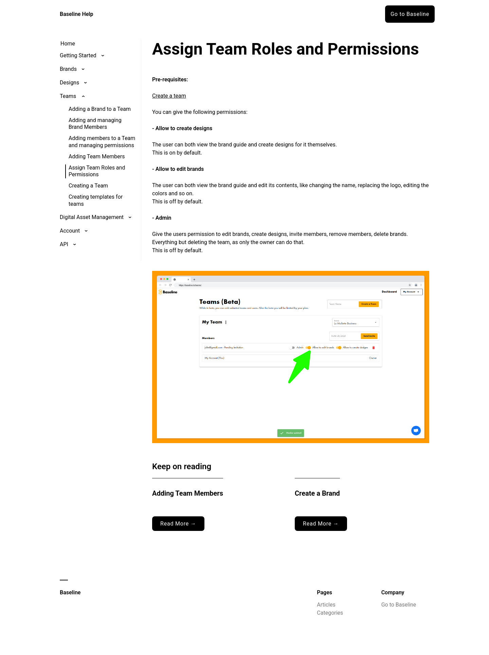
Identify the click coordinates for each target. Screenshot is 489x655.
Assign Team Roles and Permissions (97, 171)
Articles (326, 604)
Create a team (169, 96)
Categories (330, 613)
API (64, 244)
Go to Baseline (410, 14)
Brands (68, 69)
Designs (69, 82)
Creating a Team (88, 185)
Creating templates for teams (96, 200)
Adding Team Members (97, 156)
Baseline (70, 592)
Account (70, 230)
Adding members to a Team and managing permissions (102, 141)
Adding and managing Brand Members (95, 124)
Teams (68, 96)
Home (67, 43)
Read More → (178, 523)
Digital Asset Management (92, 217)
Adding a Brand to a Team (100, 109)
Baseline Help (76, 14)
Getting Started (78, 55)
